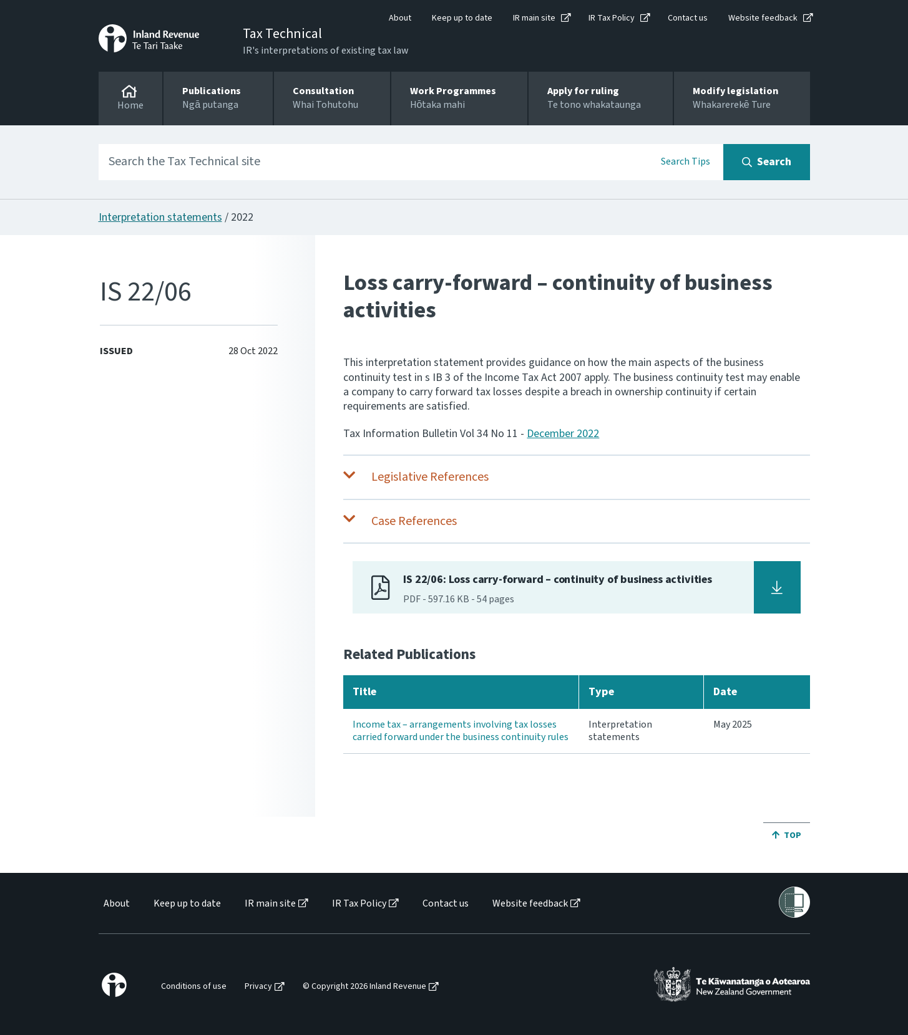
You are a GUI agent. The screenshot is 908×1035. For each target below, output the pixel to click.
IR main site (534, 18)
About (400, 18)
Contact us (688, 18)
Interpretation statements (160, 217)
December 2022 (563, 433)
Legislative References (430, 477)
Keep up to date (462, 18)
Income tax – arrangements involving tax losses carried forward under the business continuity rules (461, 731)
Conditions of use (194, 986)
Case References (414, 521)
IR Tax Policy (611, 18)
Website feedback (763, 18)
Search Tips (685, 161)
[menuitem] (116, 904)
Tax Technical (282, 34)
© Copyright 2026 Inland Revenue (364, 986)
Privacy (258, 986)
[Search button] (766, 162)
